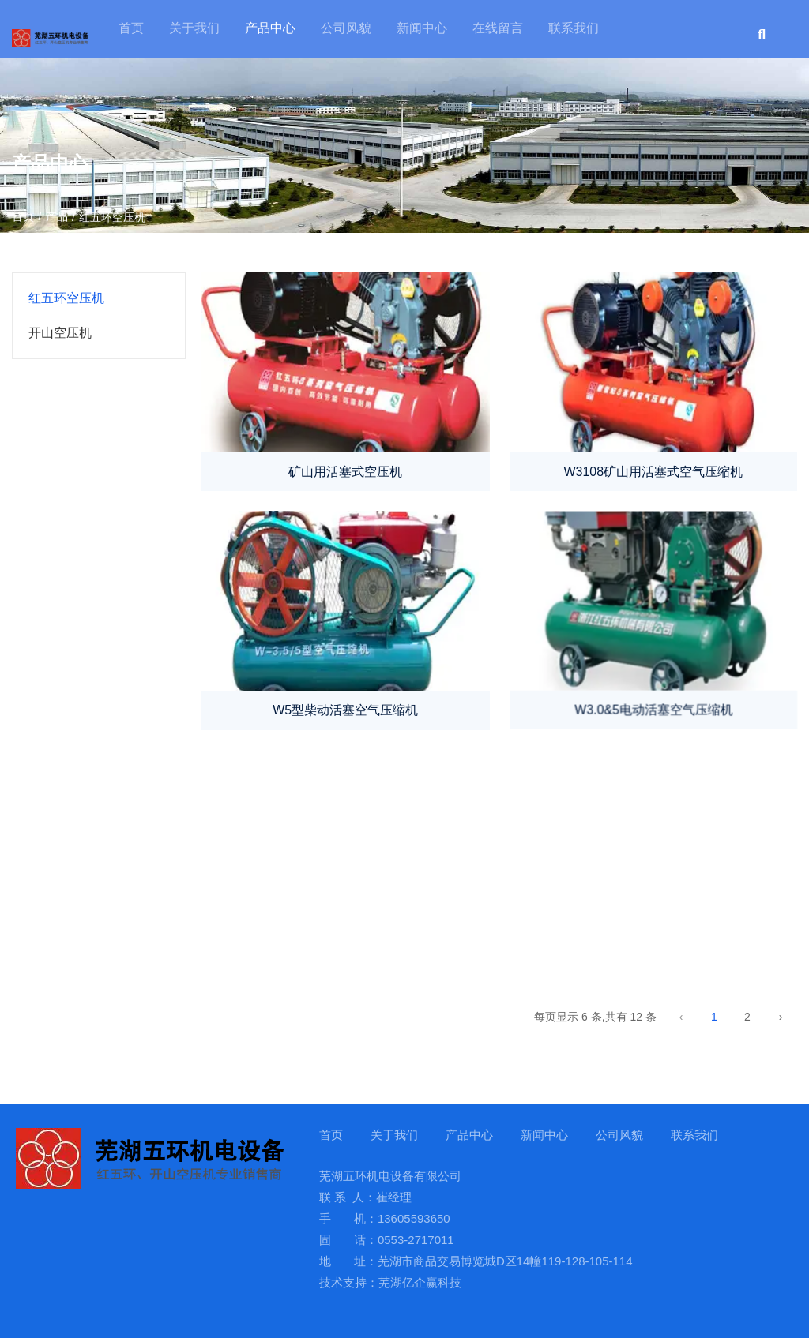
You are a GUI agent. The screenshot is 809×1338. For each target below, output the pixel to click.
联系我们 (573, 28)
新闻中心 (422, 28)
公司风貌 (346, 28)
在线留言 (497, 28)
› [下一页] (781, 1016)
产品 (57, 216)
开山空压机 (60, 332)
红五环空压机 (66, 298)
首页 (131, 28)
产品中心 (270, 28)
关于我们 (194, 28)
